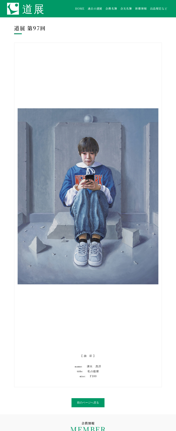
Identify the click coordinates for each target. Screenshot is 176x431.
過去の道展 (95, 8)
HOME (79, 8)
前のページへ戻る (88, 402)
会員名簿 (111, 8)
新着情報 (141, 8)
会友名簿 (126, 8)
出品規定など (158, 8)
